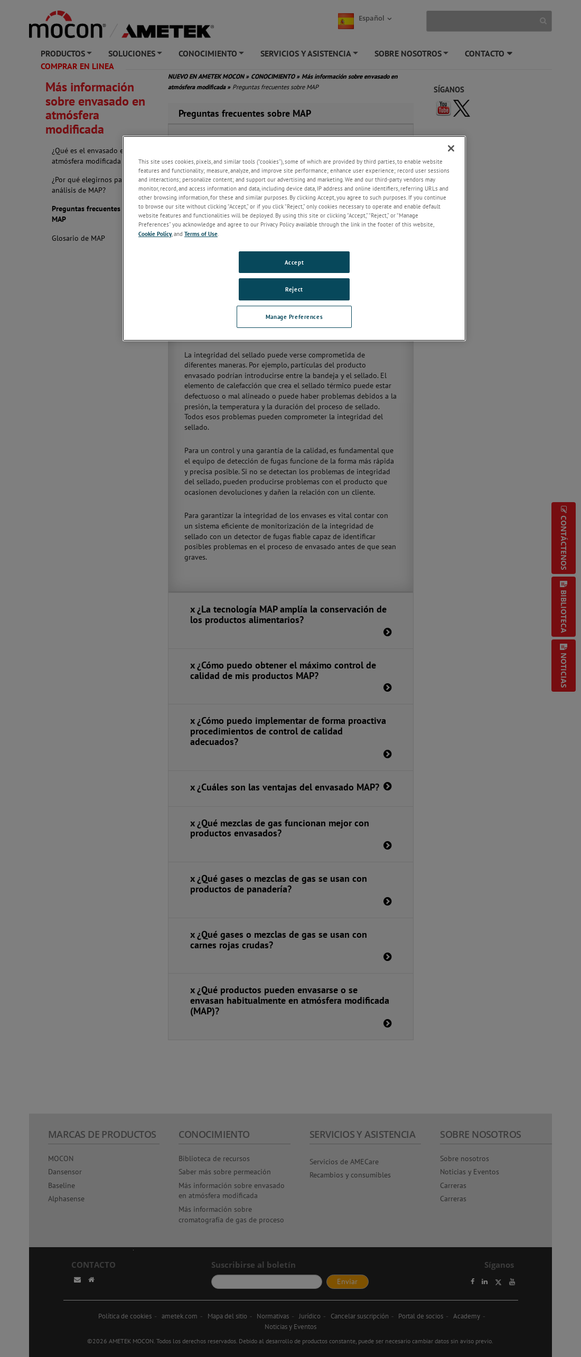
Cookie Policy (155, 234)
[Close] (451, 148)
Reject (294, 289)
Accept (294, 262)
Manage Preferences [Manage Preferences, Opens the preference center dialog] (294, 317)
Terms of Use (201, 234)
